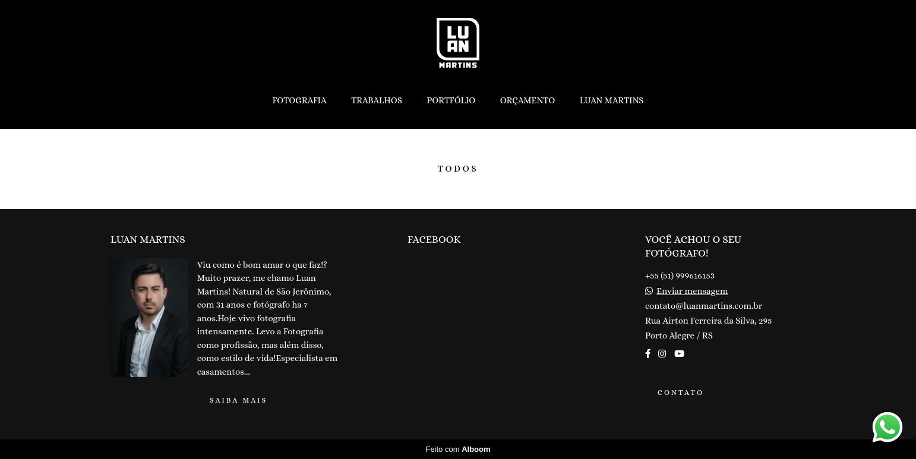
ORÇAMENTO (527, 100)
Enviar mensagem (692, 291)
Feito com (457, 449)
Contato (681, 392)
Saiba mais (239, 400)
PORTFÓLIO (451, 100)
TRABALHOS (376, 100)
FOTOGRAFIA (299, 100)
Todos (458, 168)
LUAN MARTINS (612, 100)
